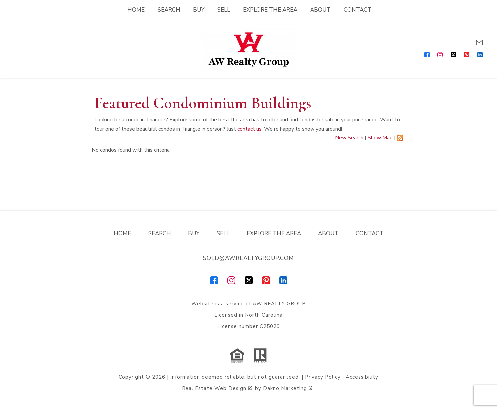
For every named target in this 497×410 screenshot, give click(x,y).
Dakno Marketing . (288, 388)
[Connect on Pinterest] (466, 54)
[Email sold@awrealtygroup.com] (479, 42)
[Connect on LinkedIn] (480, 54)
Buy (198, 10)
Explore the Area (270, 10)
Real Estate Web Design (217, 388)
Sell (223, 10)
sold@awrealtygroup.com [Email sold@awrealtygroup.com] (248, 258)
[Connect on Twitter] (453, 54)
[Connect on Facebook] (427, 54)
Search (169, 10)
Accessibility (362, 377)
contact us (249, 129)
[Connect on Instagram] (440, 54)
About (320, 10)
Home (136, 10)
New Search (349, 137)
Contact (357, 10)
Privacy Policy (323, 377)
